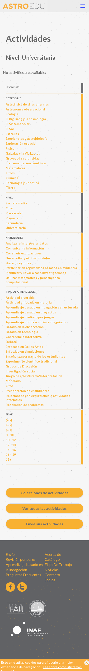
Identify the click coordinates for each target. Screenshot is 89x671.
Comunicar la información (25, 248)
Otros (10, 173)
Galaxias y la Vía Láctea (23, 153)
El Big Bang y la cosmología (26, 119)
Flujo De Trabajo (58, 564)
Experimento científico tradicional (31, 361)
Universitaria (16, 228)
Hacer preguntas (18, 263)
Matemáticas (15, 168)
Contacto (52, 574)
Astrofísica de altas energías (27, 104)
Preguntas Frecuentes (23, 574)
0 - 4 (9, 420)
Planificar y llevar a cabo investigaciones (36, 273)
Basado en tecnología (22, 332)
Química (12, 178)
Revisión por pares (21, 559)
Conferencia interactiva (24, 337)
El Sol (10, 129)
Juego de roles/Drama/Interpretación (34, 376)
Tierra (10, 188)
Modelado (13, 381)
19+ (8, 459)
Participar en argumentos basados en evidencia (41, 268)
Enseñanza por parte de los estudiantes (35, 356)
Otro (9, 208)
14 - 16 (11, 450)
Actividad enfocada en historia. (29, 302)
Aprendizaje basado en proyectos (31, 312)
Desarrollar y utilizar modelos (28, 258)
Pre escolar (14, 213)
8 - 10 (10, 435)
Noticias (52, 569)
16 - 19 (11, 454)
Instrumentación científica (26, 163)
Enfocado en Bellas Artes (24, 347)
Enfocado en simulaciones (25, 351)
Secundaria (14, 223)
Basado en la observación (25, 327)
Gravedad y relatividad (23, 158)
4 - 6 (9, 425)
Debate (11, 342)
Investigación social (21, 371)
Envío (10, 554)
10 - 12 (11, 440)
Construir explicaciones (24, 253)
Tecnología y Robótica (22, 183)
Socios (50, 580)
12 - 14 (11, 445)
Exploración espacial (21, 143)
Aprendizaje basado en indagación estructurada (42, 307)
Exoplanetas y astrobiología (26, 138)
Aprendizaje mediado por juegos (30, 317)
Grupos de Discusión (21, 366)
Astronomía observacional (25, 109)
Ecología (12, 114)
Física (10, 148)
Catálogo (52, 559)
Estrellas (12, 134)
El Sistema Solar (18, 124)
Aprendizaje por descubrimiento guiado (36, 322)
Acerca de (53, 554)
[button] (83, 6)
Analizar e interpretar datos (27, 243)
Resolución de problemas (25, 405)
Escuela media (16, 203)
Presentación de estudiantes (27, 391)
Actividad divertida (20, 298)
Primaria (12, 218)
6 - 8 (9, 430)
